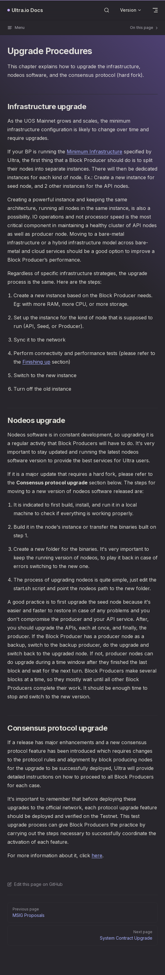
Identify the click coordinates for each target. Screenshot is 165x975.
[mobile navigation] (155, 10)
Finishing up (36, 362)
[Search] (106, 10)
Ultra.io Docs (27, 10)
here (97, 855)
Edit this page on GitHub (35, 884)
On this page (144, 27)
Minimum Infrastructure (94, 151)
